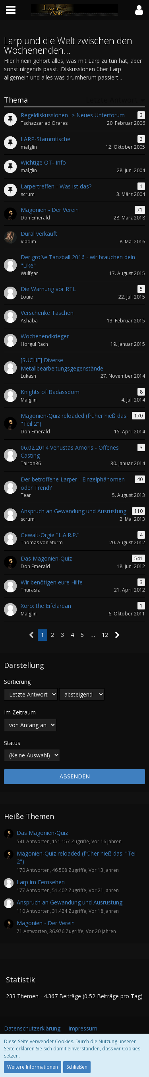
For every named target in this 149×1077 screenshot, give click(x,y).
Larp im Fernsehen (41, 882)
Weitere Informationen (32, 1066)
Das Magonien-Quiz (42, 832)
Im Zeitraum (20, 712)
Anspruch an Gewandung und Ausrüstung (69, 902)
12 (105, 634)
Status (12, 743)
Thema (16, 100)
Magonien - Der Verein (46, 923)
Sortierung (17, 681)
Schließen (76, 1066)
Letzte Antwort (112, 100)
